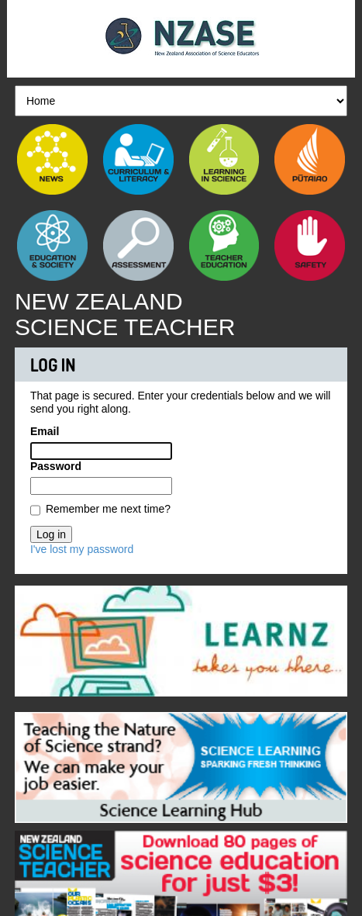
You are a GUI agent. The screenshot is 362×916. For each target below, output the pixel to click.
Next (335, 637)
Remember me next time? (108, 509)
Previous (26, 637)
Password (55, 466)
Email (44, 431)
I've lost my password (81, 549)
